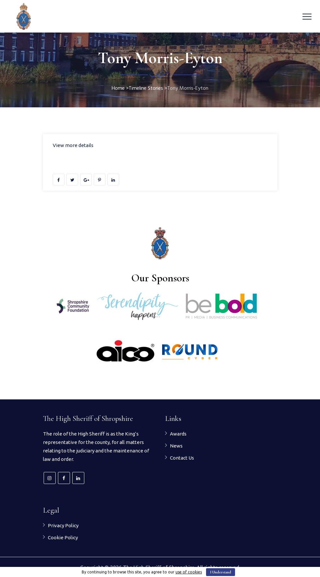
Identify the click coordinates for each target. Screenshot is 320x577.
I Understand (220, 572)
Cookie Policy (63, 537)
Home (118, 88)
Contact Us (182, 458)
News (176, 446)
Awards (178, 433)
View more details (73, 145)
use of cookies (188, 572)
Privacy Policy (63, 525)
